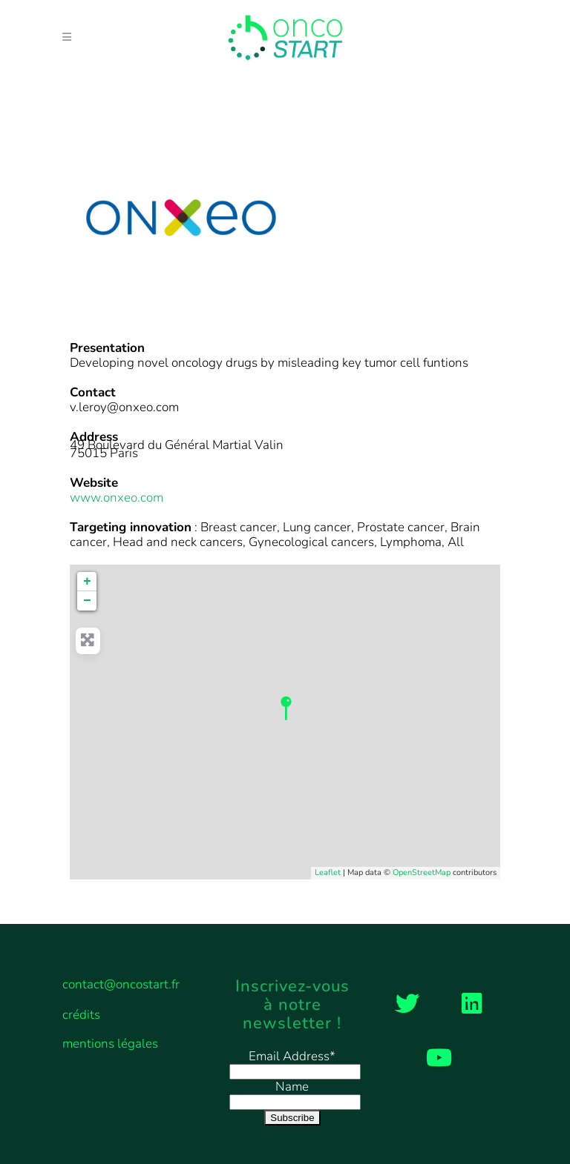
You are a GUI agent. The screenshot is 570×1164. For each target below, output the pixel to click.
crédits (81, 1015)
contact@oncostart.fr (121, 984)
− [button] (87, 601)
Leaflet (328, 872)
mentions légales (110, 1044)
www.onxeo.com (116, 497)
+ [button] (87, 582)
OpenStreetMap (422, 872)
